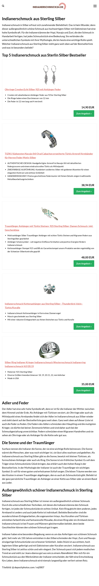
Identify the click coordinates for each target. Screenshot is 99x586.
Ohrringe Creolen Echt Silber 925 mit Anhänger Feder (33, 89)
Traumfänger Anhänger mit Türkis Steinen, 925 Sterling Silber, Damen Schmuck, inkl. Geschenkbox (49, 228)
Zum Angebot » (84, 113)
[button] (3, 6)
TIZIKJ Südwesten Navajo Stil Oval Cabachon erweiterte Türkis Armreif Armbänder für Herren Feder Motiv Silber (49, 155)
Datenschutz (56, 584)
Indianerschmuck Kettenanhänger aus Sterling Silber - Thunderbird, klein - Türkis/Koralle (44, 305)
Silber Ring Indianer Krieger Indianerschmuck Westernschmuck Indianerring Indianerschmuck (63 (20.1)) (45, 364)
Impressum (41, 584)
